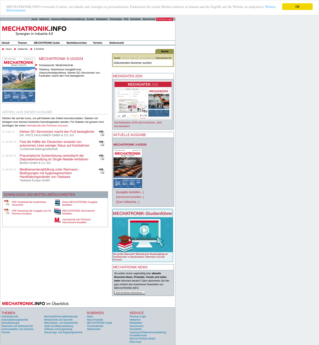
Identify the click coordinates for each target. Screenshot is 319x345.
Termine (97, 42)
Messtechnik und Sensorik (58, 319)
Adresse (134, 58)
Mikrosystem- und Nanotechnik (61, 322)
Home (34, 19)
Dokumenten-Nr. (163, 58)
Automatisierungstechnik (14, 319)
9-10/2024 (39, 49)
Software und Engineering (58, 329)
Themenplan (115, 19)
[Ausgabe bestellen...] (130, 192)
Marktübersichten (77, 42)
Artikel (125, 58)
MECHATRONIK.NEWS (142, 338)
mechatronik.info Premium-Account (47, 125)
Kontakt (90, 19)
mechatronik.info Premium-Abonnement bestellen (76, 221)
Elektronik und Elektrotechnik (17, 326)
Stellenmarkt (116, 42)
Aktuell (5, 42)
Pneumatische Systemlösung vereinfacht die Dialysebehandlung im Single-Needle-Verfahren (54, 157)
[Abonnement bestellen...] (130, 197)
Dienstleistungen (10, 322)
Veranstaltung (147, 58)
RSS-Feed (135, 342)
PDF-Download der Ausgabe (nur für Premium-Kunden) (31, 212)
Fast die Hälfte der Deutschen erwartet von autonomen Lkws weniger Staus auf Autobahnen (55, 143)
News (90, 316)
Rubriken (95, 313)
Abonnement (149, 19)
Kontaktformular (138, 335)
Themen (22, 42)
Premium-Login (164, 19)
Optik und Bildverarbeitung (58, 326)
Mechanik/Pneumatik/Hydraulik (61, 316)
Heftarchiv (44, 19)
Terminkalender (95, 326)
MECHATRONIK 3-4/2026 (129, 144)
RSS (126, 19)
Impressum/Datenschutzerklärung (68, 19)
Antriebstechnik (9, 316)
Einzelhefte (136, 329)
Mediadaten (102, 19)
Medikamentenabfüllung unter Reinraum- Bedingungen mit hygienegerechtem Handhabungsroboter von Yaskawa (49, 173)
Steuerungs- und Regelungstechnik (63, 332)
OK (297, 6)
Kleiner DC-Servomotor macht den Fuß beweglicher (57, 131)
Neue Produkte (95, 319)
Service (137, 313)
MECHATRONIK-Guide (47, 42)
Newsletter (135, 19)
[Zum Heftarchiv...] (127, 202)
